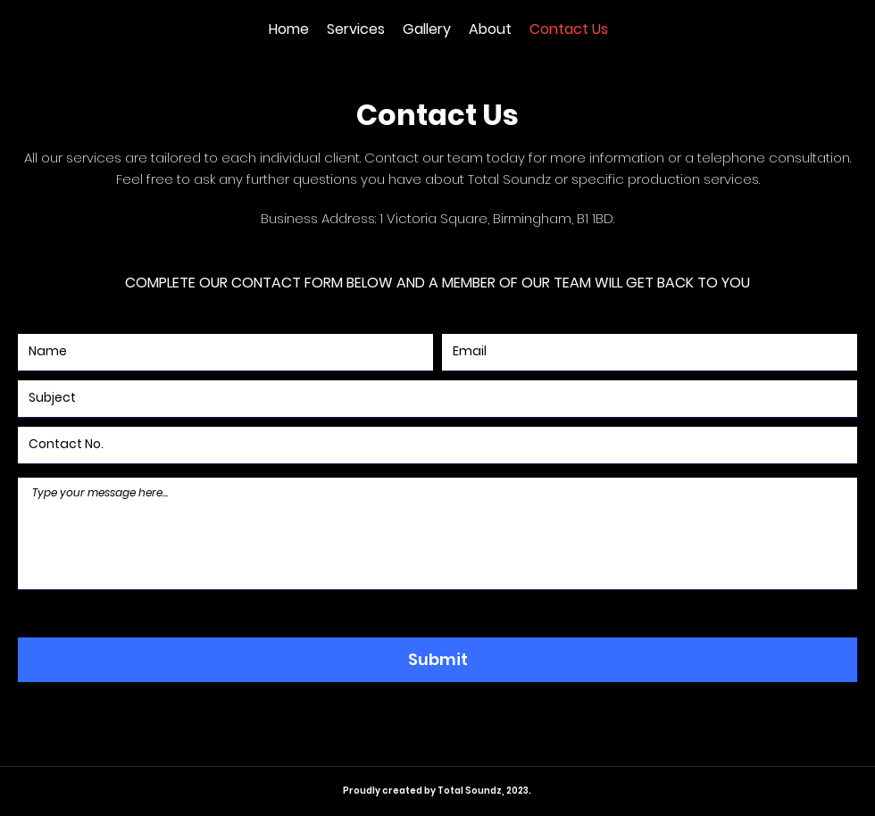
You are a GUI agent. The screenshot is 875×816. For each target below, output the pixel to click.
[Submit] (437, 659)
